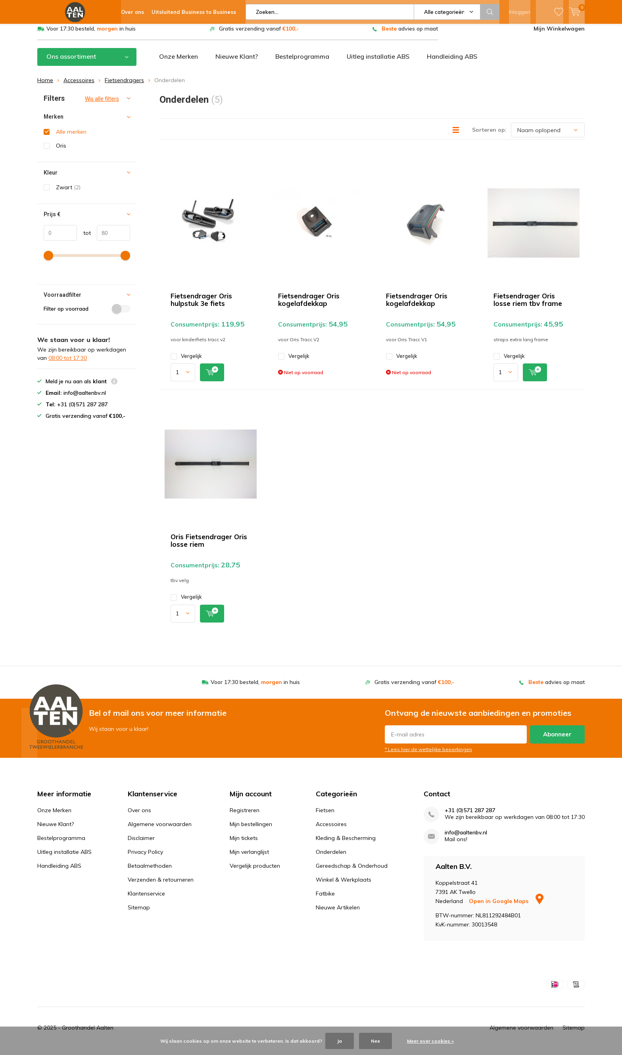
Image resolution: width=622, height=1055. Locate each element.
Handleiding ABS (452, 62)
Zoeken (489, 12)
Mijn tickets (244, 843)
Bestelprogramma (302, 62)
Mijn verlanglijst (249, 857)
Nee (375, 1041)
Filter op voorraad (87, 314)
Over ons (139, 816)
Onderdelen (331, 857)
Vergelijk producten (255, 871)
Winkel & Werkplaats (343, 885)
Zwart (68, 193)
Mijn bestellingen (251, 830)
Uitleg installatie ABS (378, 62)
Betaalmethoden (150, 871)
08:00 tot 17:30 (67, 363)
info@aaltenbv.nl (466, 838)
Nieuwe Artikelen (338, 913)
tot (84, 238)
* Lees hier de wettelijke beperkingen (428, 755)
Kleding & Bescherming (346, 843)
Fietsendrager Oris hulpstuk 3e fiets (201, 305)
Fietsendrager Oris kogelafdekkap (309, 305)
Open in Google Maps (506, 907)
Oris (61, 151)
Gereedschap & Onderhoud (352, 871)
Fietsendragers (124, 86)
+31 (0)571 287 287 (470, 816)
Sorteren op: (489, 135)
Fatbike (325, 899)
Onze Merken (178, 62)
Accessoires (78, 86)
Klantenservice (146, 899)
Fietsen (325, 816)
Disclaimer (141, 843)
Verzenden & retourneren (161, 885)
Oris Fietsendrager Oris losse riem (209, 546)
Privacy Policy (145, 857)
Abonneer (557, 740)
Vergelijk (186, 362)
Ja (339, 1041)
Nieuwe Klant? (236, 62)
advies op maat (410, 34)
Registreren (244, 816)
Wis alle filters (102, 105)
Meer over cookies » (430, 1041)
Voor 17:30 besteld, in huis (91, 34)
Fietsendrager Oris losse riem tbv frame (527, 305)
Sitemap (139, 913)
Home (45, 86)
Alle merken (71, 137)
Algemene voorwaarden (160, 830)
